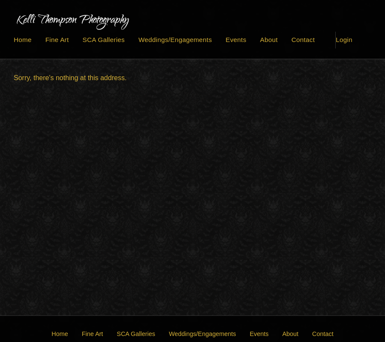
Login (344, 39)
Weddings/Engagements (175, 39)
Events (236, 39)
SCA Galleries (104, 39)
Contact (303, 39)
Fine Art (57, 39)
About (269, 39)
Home (23, 39)
